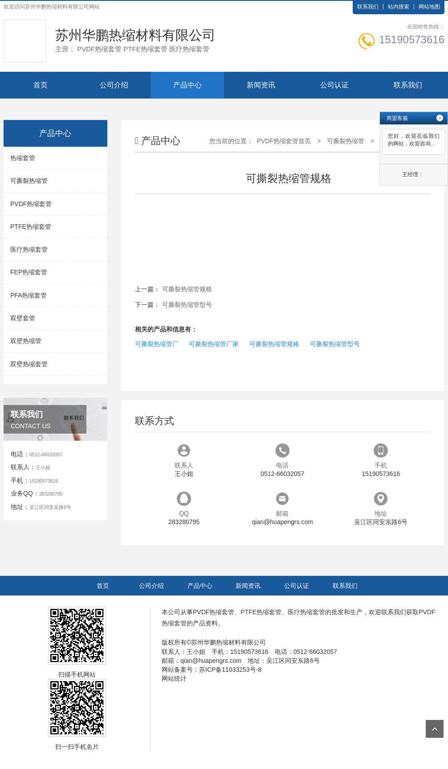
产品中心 (187, 85)
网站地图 (429, 6)
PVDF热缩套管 (31, 203)
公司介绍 (114, 85)
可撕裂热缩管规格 (187, 289)
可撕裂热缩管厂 (157, 343)
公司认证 (334, 85)
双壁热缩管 (25, 340)
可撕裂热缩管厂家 (214, 343)
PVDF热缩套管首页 (284, 141)
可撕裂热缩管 (29, 180)
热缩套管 (22, 157)
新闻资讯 (261, 85)
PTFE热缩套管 (30, 226)
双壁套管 (22, 318)
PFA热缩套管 (28, 295)
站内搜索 (398, 6)
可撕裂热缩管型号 (187, 304)
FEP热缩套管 (28, 272)
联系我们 (368, 6)
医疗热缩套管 (29, 249)
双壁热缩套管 (29, 364)
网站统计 (174, 678)
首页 (40, 85)
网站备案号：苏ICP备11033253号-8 (211, 669)
